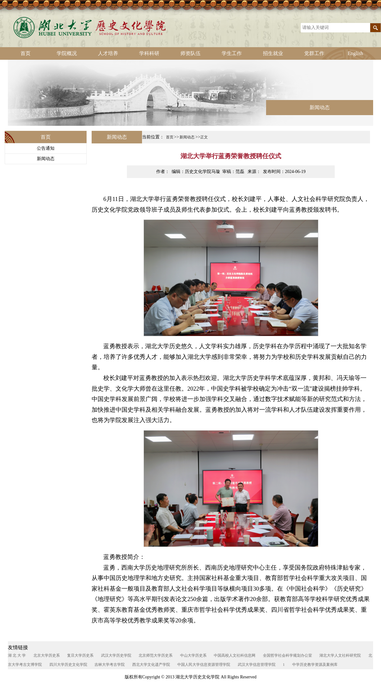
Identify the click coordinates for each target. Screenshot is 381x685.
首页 (25, 53)
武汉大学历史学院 (116, 655)
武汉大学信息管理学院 (257, 664)
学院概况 (67, 53)
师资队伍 (190, 53)
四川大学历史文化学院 (68, 664)
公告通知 (45, 148)
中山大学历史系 (193, 655)
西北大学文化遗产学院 (151, 664)
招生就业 (273, 53)
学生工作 (232, 53)
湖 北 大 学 (17, 655)
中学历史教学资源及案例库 (315, 664)
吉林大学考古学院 (109, 664)
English (355, 53)
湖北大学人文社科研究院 (340, 655)
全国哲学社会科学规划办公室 (287, 655)
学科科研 (149, 53)
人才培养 (108, 53)
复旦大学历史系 (80, 655)
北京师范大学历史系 (156, 655)
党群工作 (314, 53)
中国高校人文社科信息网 (234, 655)
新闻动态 (45, 158)
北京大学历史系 (46, 655)
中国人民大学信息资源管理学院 (203, 664)
